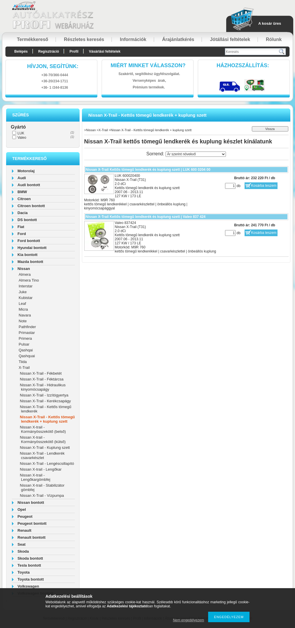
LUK (20, 133)
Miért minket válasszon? (148, 65)
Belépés (21, 51)
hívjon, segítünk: (52, 66)
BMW (22, 192)
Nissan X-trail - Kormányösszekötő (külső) (43, 439)
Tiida (23, 362)
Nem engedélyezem (188, 620)
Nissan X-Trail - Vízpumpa (42, 495)
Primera (25, 338)
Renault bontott (31, 537)
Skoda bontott (30, 558)
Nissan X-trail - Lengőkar (41, 469)
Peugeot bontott (32, 523)
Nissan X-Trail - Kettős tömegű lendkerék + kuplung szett (47, 419)
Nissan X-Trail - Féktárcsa (42, 379)
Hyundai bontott (32, 247)
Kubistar (26, 298)
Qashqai (26, 350)
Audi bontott (28, 185)
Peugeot (24, 516)
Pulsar (24, 344)
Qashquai (27, 356)
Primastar (27, 332)
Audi (21, 178)
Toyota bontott (30, 579)
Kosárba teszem (264, 186)
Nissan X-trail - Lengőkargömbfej (35, 477)
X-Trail (24, 367)
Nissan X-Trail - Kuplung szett (45, 447)
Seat (21, 544)
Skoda (23, 551)
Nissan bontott (30, 502)
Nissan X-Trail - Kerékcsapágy (45, 401)
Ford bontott (28, 241)
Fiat (20, 227)
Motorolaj (26, 171)
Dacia (22, 213)
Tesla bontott (29, 565)
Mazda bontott (30, 261)
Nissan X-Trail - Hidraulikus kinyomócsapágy (43, 387)
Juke (23, 292)
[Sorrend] (196, 154)
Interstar (26, 286)
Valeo (21, 138)
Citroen (24, 199)
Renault (24, 530)
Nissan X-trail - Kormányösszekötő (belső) (43, 429)
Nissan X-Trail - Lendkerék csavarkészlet (42, 455)
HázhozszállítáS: (243, 65)
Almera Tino (29, 280)
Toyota (23, 572)
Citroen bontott (31, 206)
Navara (25, 315)
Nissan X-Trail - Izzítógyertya (44, 395)
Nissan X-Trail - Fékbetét (41, 373)
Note (23, 321)
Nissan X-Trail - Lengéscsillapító (47, 463)
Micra (23, 309)
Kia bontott (27, 254)
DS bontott (27, 220)
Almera (25, 274)
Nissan (23, 268)
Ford (21, 234)
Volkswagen (28, 586)
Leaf (22, 303)
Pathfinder (27, 327)
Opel (21, 509)
